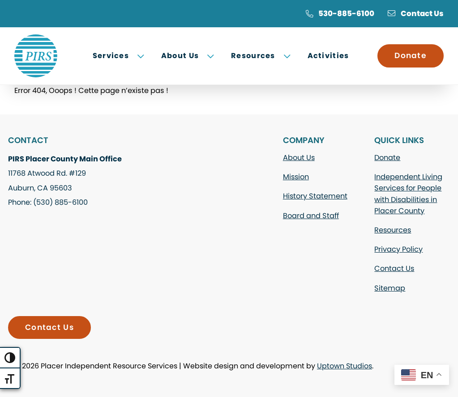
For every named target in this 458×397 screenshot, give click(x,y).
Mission (296, 177)
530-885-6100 (339, 13)
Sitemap (389, 288)
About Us (299, 157)
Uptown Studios (344, 366)
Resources (392, 230)
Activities (328, 56)
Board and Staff (311, 216)
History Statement (315, 196)
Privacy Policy (398, 249)
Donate (410, 55)
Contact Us (416, 13)
